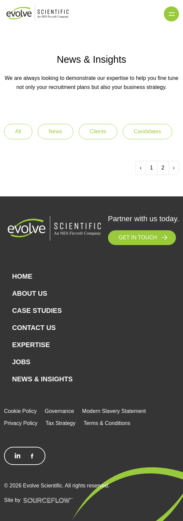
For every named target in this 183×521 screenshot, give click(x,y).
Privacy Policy (21, 423)
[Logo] (37, 13)
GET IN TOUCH (138, 237)
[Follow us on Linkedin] (17, 455)
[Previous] (141, 168)
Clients (98, 131)
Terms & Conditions (107, 423)
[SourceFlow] (48, 500)
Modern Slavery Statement (114, 411)
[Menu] (171, 13)
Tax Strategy (61, 423)
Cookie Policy (20, 411)
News (55, 131)
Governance (59, 411)
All (18, 131)
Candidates (147, 131)
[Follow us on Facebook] (32, 455)
